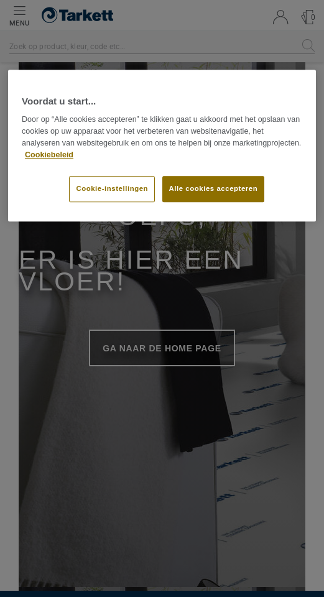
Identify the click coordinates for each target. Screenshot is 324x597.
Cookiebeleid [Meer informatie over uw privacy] (49, 154)
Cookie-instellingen (112, 189)
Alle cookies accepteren (213, 189)
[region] (162, 145)
